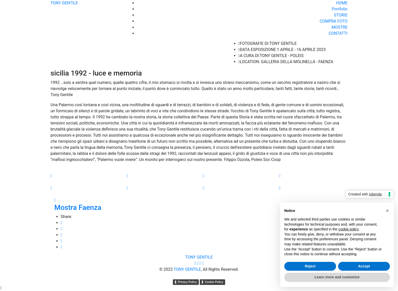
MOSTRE (339, 27)
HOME (341, 3)
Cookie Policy (214, 281)
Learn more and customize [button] (336, 277)
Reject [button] (310, 266)
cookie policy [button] (348, 229)
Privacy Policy (187, 281)
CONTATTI (337, 33)
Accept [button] (364, 266)
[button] (387, 211)
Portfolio (339, 9)
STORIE (340, 15)
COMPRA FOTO (333, 21)
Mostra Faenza (77, 207)
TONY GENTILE (64, 3)
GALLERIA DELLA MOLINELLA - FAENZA (297, 61)
